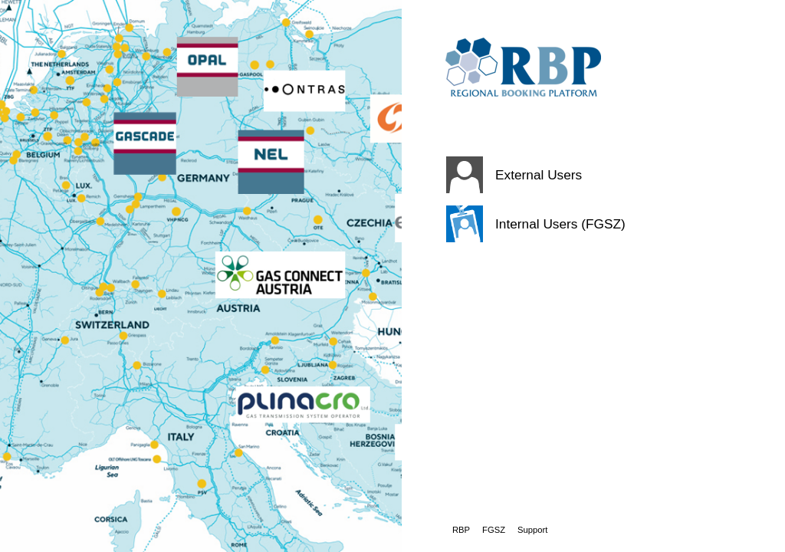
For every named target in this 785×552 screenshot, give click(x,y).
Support (532, 529)
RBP (461, 529)
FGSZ (493, 529)
